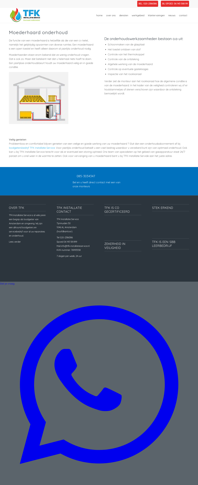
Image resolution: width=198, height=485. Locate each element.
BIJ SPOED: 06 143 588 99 (175, 3)
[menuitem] (99, 15)
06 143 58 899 (70, 241)
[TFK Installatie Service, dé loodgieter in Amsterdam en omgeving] (24, 15)
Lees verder (15, 241)
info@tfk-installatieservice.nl (75, 246)
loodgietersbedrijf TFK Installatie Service (32, 147)
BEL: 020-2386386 (148, 3)
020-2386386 (66, 237)
